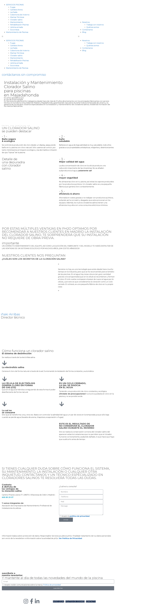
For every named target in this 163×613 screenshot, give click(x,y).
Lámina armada (16, 27)
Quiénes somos (92, 27)
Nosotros (86, 22)
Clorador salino (16, 20)
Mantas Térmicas (17, 17)
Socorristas (14, 30)
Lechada (13, 12)
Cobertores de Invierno (19, 15)
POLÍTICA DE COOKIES (75, 601)
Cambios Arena (16, 10)
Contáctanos (87, 30)
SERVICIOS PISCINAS (15, 5)
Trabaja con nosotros (95, 25)
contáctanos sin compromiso (24, 75)
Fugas (12, 7)
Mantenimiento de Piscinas (17, 32)
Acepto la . (76, 516)
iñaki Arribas (10, 314)
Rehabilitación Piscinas (19, 25)
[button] (20, 36)
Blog (84, 32)
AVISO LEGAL (58, 601)
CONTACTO (91, 601)
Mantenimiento (16, 22)
